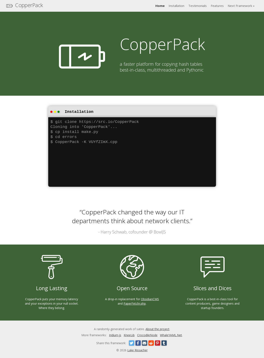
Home (160, 6)
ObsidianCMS (150, 299)
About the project (157, 329)
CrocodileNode (147, 335)
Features (217, 6)
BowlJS (160, 231)
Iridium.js (115, 335)
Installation (176, 6)
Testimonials (197, 6)
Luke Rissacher (137, 350)
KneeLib (129, 335)
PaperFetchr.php (135, 303)
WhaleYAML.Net (171, 335)
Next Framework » (241, 6)
